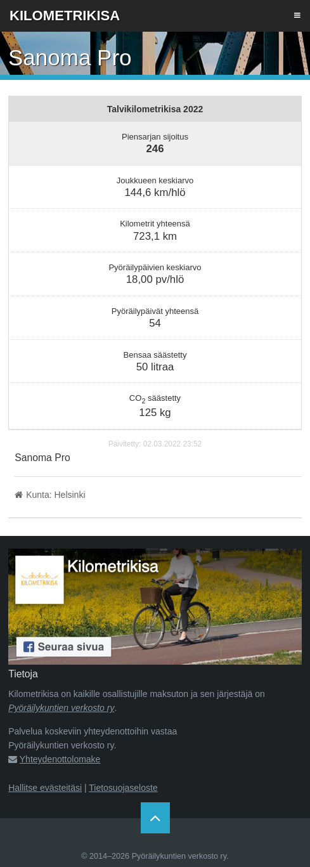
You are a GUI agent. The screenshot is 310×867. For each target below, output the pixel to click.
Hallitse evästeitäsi (45, 788)
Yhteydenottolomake (60, 759)
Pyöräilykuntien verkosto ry (61, 708)
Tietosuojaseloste (123, 788)
